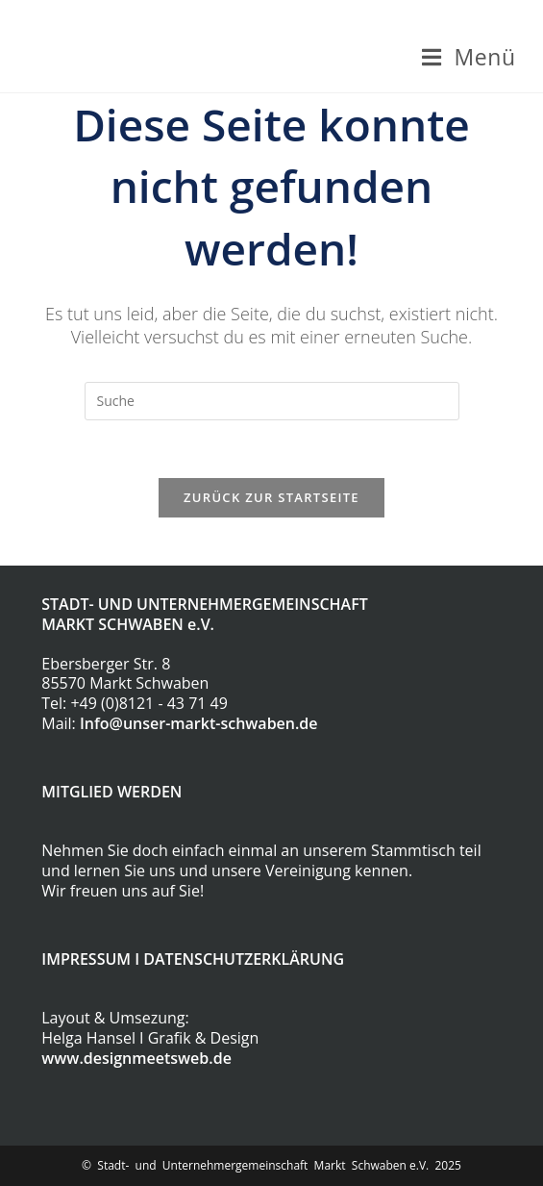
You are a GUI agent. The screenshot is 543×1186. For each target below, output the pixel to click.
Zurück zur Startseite (271, 497)
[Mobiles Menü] (468, 56)
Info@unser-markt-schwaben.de (199, 723)
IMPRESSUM (86, 959)
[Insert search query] (272, 401)
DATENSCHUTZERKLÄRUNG (243, 959)
